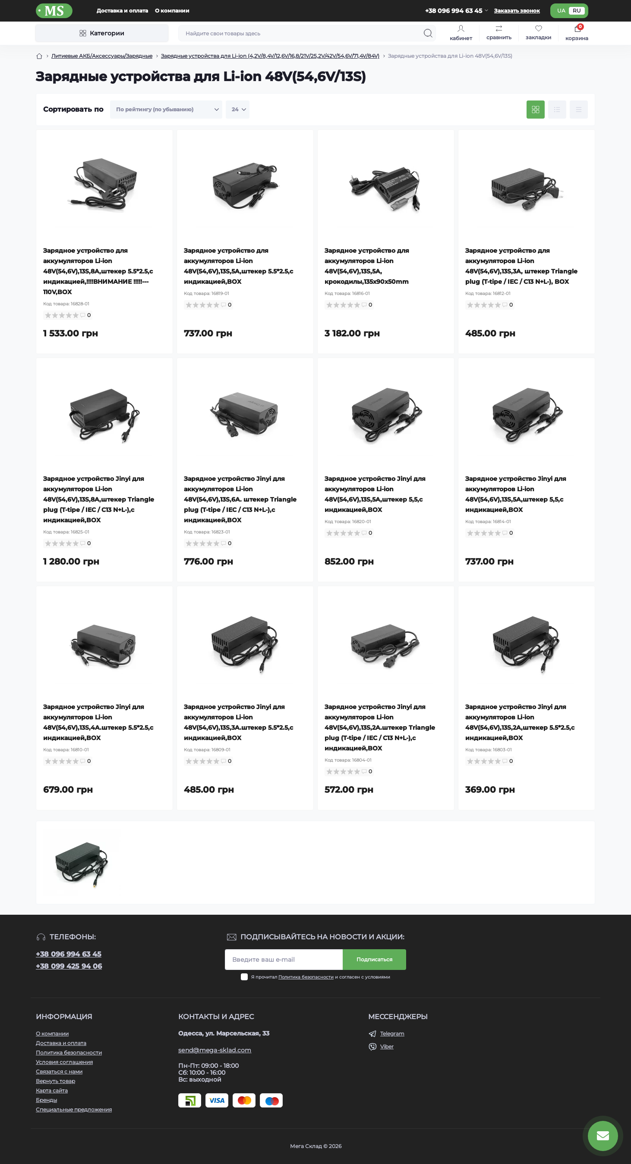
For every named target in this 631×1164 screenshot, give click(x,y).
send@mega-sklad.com (215, 1050)
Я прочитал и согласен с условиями (320, 977)
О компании (172, 10)
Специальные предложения (74, 1109)
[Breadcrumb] (39, 56)
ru (577, 10)
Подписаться (374, 959)
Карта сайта (52, 1090)
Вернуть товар (55, 1081)
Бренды (46, 1100)
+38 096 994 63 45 (68, 954)
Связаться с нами (59, 1071)
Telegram (392, 1033)
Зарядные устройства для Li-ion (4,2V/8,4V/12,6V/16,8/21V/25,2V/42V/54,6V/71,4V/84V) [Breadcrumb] (270, 56)
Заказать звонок (517, 10)
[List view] (557, 109)
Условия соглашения (64, 1062)
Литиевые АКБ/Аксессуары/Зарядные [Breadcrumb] (101, 56)
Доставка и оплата (122, 10)
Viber (387, 1046)
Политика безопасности (306, 977)
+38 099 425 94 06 (69, 966)
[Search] (428, 33)
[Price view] (579, 109)
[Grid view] (536, 109)
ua (561, 10)
